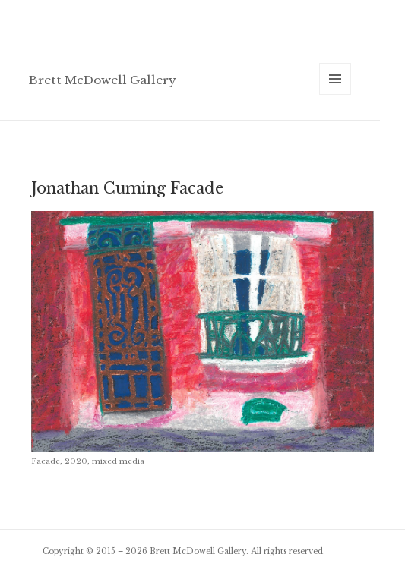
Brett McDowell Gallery (102, 80)
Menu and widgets (335, 94)
